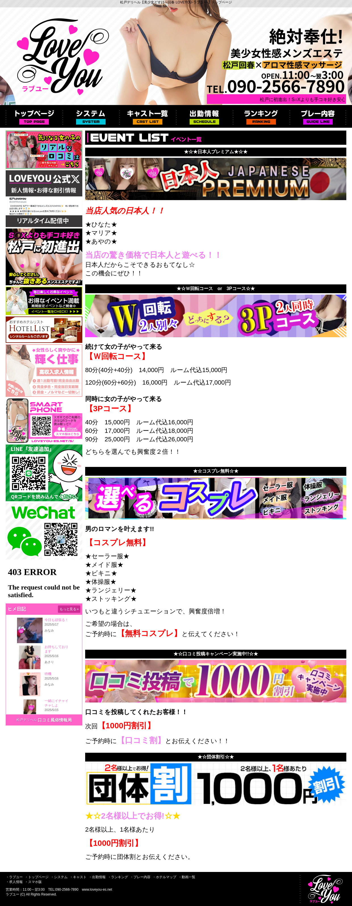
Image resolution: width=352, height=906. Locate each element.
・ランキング (118, 877)
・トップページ (37, 877)
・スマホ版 (33, 882)
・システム (59, 877)
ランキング (261, 116)
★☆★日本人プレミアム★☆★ (216, 151)
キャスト (147, 116)
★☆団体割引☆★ (216, 756)
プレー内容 (318, 116)
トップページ (34, 116)
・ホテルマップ (164, 877)
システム (90, 116)
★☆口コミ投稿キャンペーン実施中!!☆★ (215, 653)
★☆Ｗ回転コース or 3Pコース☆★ (216, 288)
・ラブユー (14, 877)
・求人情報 (14, 882)
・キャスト (78, 877)
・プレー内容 (140, 877)
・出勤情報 (97, 877)
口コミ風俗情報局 (55, 720)
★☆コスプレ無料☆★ (215, 471)
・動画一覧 (186, 877)
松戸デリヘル (26, 720)
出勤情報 (204, 116)
